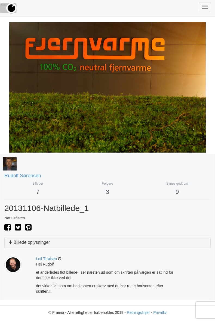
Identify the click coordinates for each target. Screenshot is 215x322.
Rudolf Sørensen (22, 175)
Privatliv (160, 312)
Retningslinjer (138, 312)
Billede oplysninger (29, 242)
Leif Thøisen (46, 259)
